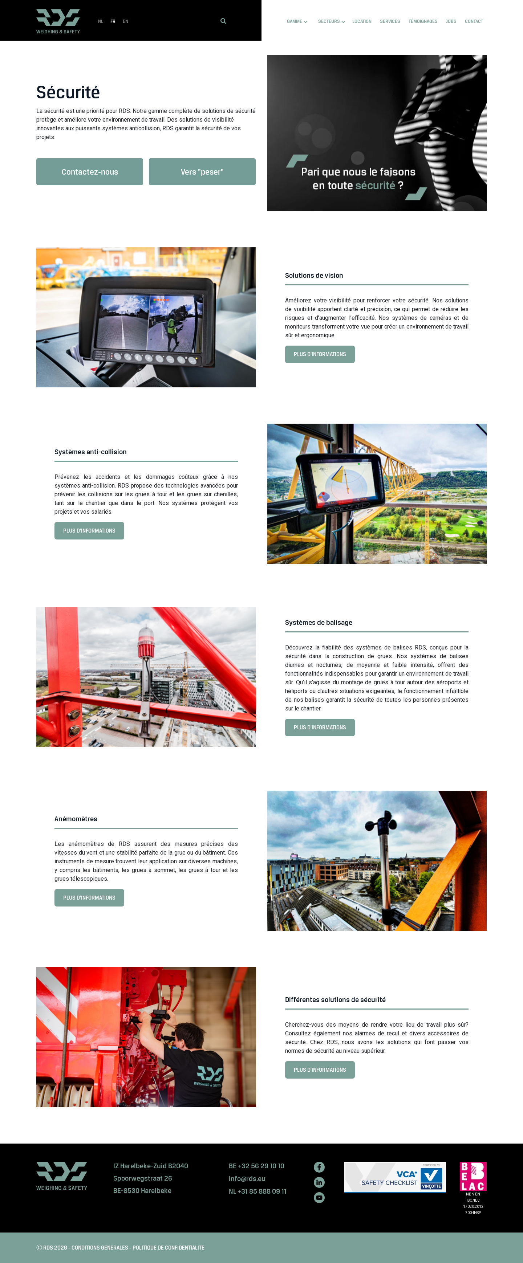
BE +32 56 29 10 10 (256, 1166)
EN (125, 21)
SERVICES (390, 21)
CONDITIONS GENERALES (100, 1247)
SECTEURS (329, 21)
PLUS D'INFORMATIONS (322, 356)
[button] (223, 21)
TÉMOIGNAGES (423, 21)
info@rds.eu (247, 1178)
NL (100, 21)
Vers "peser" (202, 171)
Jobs (451, 21)
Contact (474, 21)
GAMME (294, 21)
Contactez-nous (90, 171)
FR (112, 21)
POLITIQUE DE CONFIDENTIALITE (168, 1247)
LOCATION (362, 21)
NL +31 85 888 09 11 (258, 1191)
